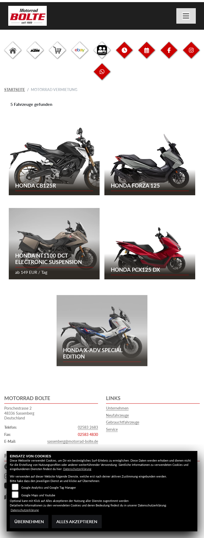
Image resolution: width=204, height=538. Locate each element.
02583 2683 (88, 427)
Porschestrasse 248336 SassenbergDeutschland (19, 413)
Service (112, 429)
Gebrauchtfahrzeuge (122, 422)
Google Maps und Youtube (38, 495)
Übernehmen (29, 521)
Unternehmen (117, 408)
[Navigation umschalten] (186, 16)
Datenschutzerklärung (77, 469)
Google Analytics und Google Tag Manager (48, 487)
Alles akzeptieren (76, 521)
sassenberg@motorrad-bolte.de (72, 441)
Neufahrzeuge (117, 415)
